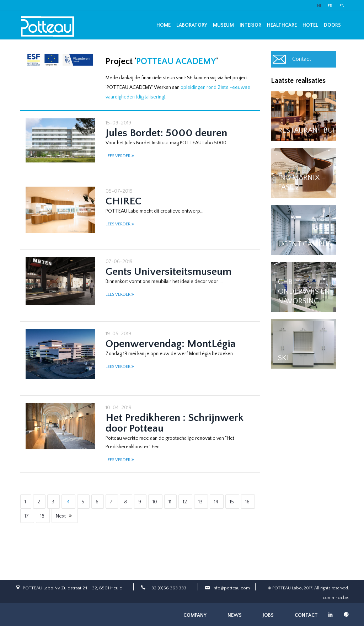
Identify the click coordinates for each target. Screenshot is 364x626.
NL (319, 6)
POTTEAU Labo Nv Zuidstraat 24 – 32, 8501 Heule (72, 587)
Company (195, 615)
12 (185, 502)
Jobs (268, 615)
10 (154, 502)
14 (216, 502)
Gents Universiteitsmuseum (168, 272)
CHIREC (123, 201)
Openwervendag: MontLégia (171, 344)
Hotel (310, 25)
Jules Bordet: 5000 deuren (166, 133)
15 (232, 502)
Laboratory (191, 25)
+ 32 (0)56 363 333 (167, 587)
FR (330, 6)
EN (341, 6)
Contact (301, 59)
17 (27, 516)
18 (42, 516)
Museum (223, 25)
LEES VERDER (118, 156)
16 (247, 502)
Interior (250, 25)
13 (200, 502)
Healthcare (282, 25)
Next (61, 516)
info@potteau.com (231, 587)
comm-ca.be (335, 597)
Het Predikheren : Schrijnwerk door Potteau (174, 423)
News (235, 615)
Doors (332, 25)
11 (169, 502)
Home (163, 25)
